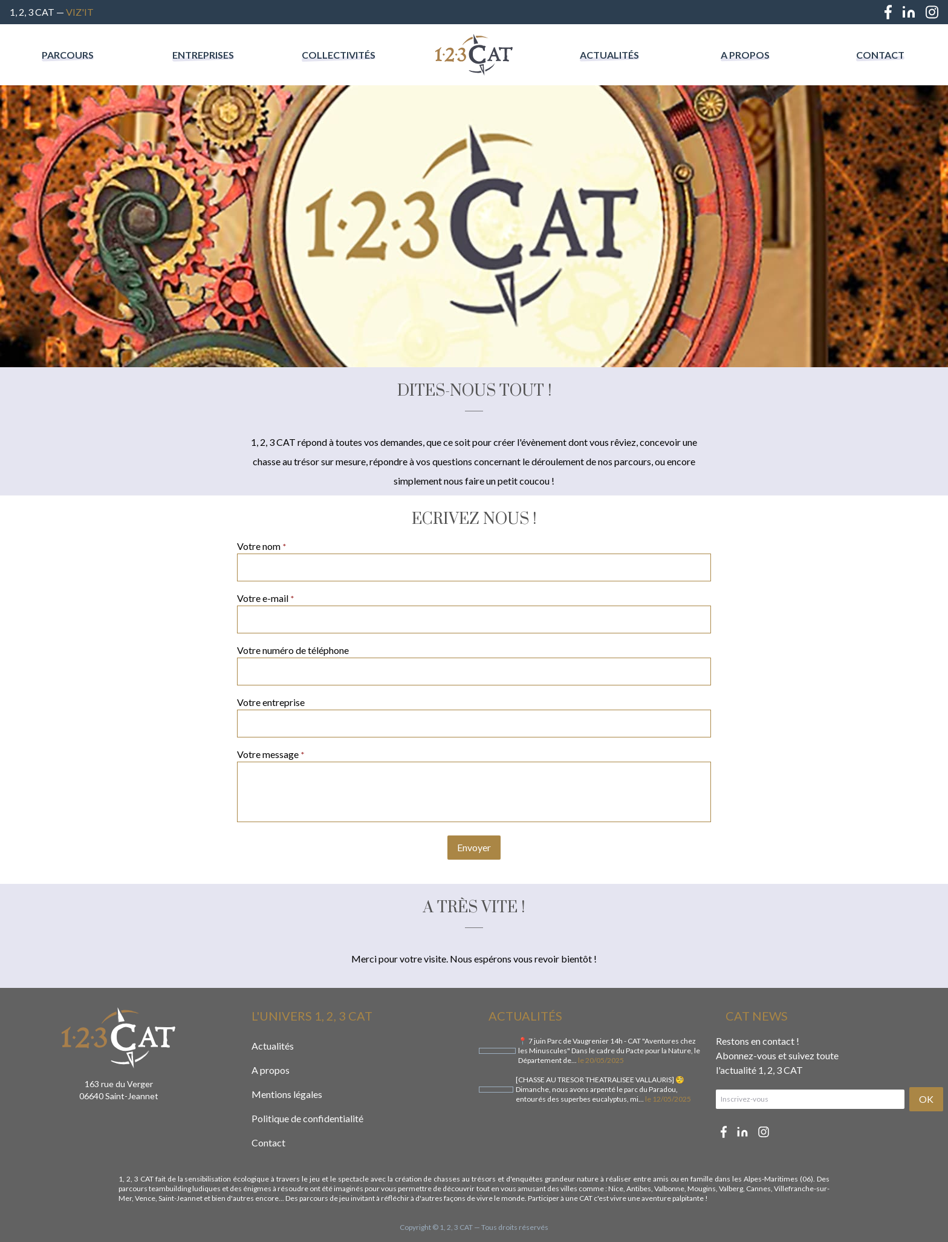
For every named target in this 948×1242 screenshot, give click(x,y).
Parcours (68, 54)
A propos (745, 54)
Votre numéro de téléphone (293, 650)
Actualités (609, 54)
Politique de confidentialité (307, 1118)
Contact (880, 54)
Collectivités (338, 54)
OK (926, 1099)
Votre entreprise (271, 702)
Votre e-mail (265, 598)
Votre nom (262, 546)
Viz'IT (80, 12)
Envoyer (474, 847)
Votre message (271, 754)
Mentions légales (287, 1094)
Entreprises (203, 54)
